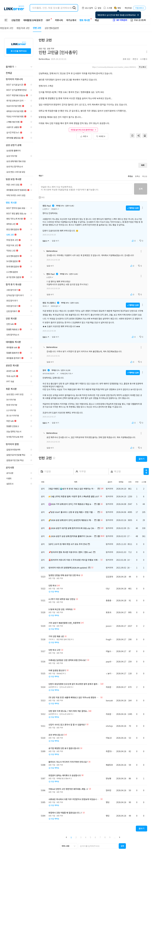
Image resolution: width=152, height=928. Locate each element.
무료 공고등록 (138, 20)
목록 (142, 165)
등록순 (137, 176)
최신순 (144, 176)
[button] (66, 837)
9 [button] (109, 837)
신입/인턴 (15, 20)
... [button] (115, 837)
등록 (140, 189)
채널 (95, 20)
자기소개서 (69, 20)
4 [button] (85, 837)
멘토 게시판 (83, 20)
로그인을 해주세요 (19, 51)
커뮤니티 (57, 20)
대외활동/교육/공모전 (33, 20)
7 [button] (100, 837)
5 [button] (90, 837)
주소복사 (142, 67)
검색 (146, 471)
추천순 (130, 176)
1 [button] (71, 837)
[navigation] (18, 73)
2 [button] (76, 837)
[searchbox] (98, 846)
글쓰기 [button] (141, 459)
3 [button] (80, 837)
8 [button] (105, 837)
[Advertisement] (93, 148)
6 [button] (95, 837)
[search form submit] (74, 7)
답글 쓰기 (55, 241)
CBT (48, 19)
